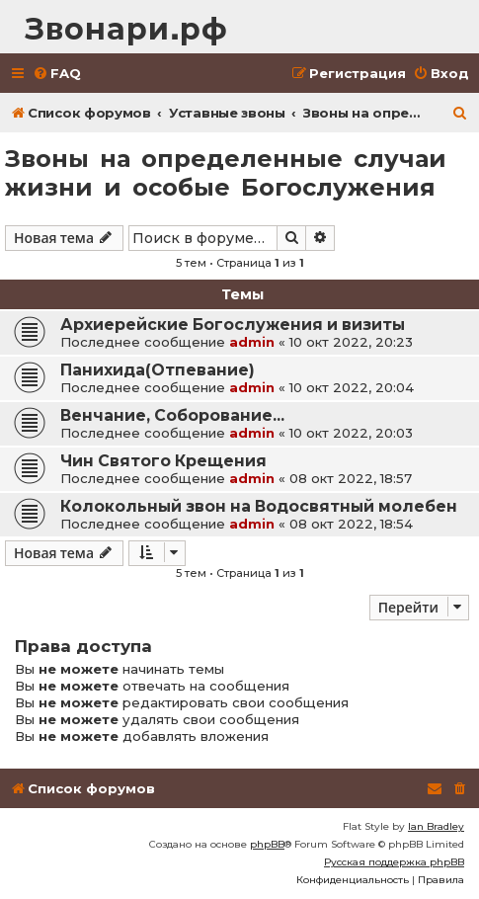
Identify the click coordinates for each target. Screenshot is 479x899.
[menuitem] (57, 73)
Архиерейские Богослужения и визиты (232, 324)
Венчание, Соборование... (172, 415)
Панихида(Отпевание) (157, 370)
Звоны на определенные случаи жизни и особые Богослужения (225, 173)
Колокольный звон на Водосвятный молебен (258, 506)
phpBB (267, 844)
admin (252, 342)
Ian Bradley (436, 826)
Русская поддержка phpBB (394, 862)
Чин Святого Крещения (163, 460)
